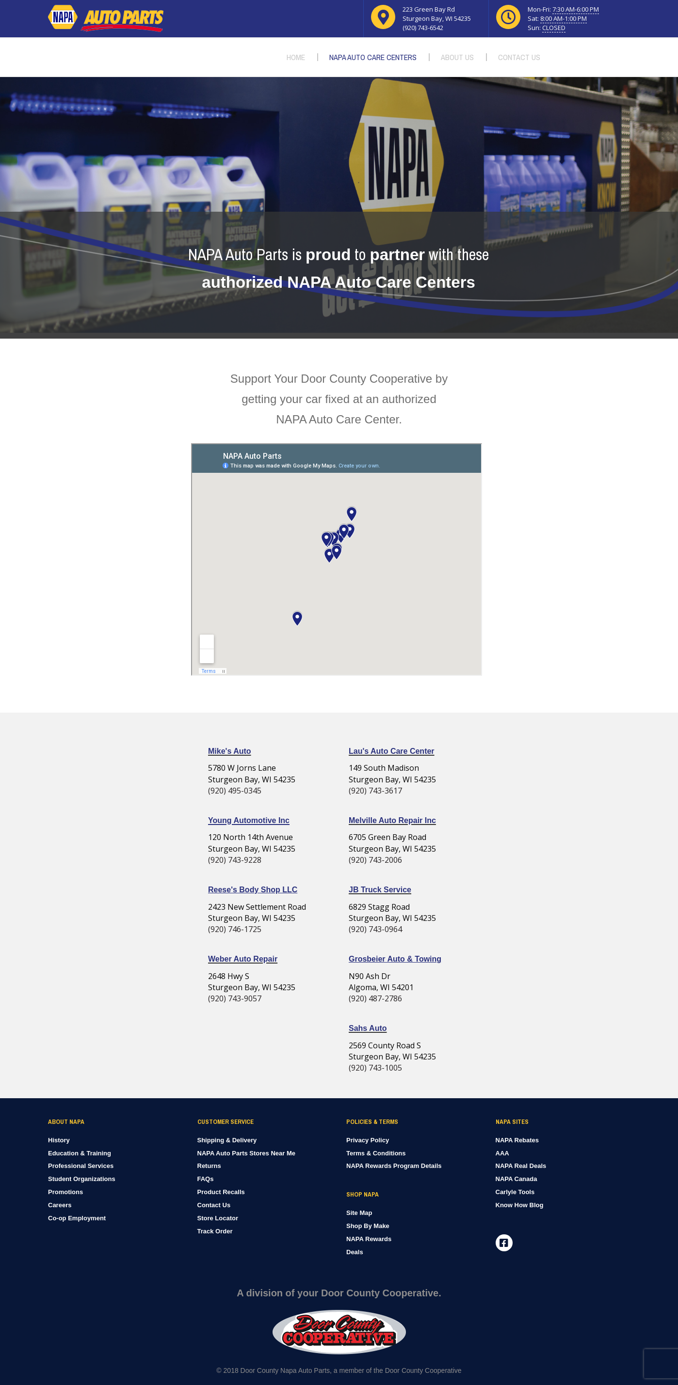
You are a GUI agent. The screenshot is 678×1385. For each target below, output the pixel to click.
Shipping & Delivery (227, 1140)
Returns (209, 1165)
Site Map (359, 1212)
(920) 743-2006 (375, 860)
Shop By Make (367, 1225)
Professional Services (80, 1165)
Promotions (65, 1192)
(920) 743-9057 (234, 998)
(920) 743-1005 (375, 1067)
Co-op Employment (77, 1218)
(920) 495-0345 (234, 790)
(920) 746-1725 (234, 929)
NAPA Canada (516, 1179)
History (59, 1140)
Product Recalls (221, 1192)
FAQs (205, 1179)
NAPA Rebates (517, 1140)
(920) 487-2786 (375, 998)
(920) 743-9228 (234, 860)
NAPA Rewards (368, 1239)
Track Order (215, 1231)
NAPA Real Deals (521, 1165)
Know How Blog (520, 1205)
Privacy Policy (367, 1140)
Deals (354, 1252)
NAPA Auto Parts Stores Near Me (246, 1153)
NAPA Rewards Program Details (394, 1165)
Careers (59, 1205)
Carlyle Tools (515, 1192)
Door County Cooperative (423, 1370)
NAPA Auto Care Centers (373, 57)
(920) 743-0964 (375, 929)
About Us (457, 57)
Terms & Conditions (376, 1153)
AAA (502, 1153)
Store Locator (218, 1218)
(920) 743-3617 (375, 790)
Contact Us (519, 57)
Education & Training (79, 1153)
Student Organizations (81, 1179)
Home (296, 57)
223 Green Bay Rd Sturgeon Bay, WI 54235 (437, 14)
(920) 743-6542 (423, 27)
